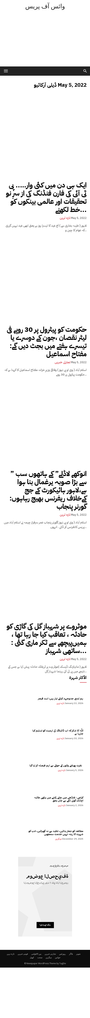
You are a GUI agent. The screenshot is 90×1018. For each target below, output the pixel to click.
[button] (85, 71)
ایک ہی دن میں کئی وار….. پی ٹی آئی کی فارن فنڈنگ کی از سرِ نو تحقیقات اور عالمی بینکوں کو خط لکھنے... (46, 197)
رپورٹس (62, 953)
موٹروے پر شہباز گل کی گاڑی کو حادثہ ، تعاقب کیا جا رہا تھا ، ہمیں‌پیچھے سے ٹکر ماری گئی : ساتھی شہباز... (46, 638)
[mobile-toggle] (5, 71)
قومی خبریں (23, 953)
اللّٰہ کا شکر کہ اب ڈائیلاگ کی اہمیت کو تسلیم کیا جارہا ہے (57, 732)
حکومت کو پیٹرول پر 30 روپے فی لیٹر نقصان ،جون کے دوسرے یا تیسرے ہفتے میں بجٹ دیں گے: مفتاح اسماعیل (47, 341)
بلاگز (71, 953)
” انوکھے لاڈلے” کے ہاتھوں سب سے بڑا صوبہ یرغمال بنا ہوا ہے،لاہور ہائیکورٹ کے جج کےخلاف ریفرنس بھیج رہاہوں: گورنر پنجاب (48, 490)
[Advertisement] (45, 41)
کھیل (32, 957)
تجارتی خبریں (63, 362)
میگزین (58, 838)
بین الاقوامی (36, 953)
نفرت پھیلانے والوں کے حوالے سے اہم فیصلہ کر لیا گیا (56, 765)
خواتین (57, 957)
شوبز (78, 953)
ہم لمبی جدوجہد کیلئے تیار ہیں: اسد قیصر (60, 698)
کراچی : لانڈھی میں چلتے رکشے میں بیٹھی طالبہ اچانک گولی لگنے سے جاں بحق (58, 799)
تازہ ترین (65, 217)
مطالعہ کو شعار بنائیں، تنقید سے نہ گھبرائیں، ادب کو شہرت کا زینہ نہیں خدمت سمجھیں (55, 832)
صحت (39, 957)
